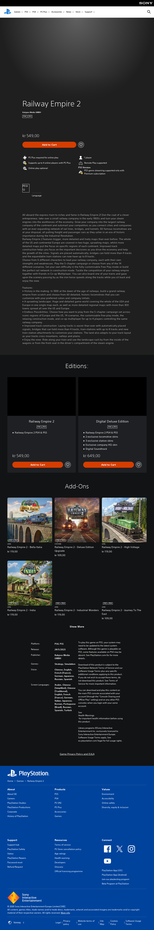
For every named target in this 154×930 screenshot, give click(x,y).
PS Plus (43, 12)
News (68, 12)
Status (10, 853)
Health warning (62, 857)
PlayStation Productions (18, 807)
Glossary (59, 866)
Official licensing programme (69, 871)
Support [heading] (12, 840)
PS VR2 (58, 802)
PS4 (34, 12)
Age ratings (60, 853)
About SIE (12, 794)
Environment (108, 794)
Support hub (13, 844)
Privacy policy (66, 922)
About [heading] (11, 789)
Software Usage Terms (133, 922)
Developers (60, 862)
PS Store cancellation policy (68, 849)
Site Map (102, 922)
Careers (11, 798)
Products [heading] (60, 789)
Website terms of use (86, 922)
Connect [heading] (107, 840)
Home (10, 780)
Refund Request (15, 866)
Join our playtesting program (115, 879)
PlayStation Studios (16, 802)
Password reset (14, 862)
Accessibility (108, 798)
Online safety (108, 802)
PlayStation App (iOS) (112, 870)
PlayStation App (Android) (114, 874)
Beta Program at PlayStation (115, 883)
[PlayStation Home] (7, 12)
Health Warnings (86, 715)
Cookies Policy (114, 922)
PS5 (26, 12)
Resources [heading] (61, 840)
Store (78, 12)
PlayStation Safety (16, 849)
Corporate (12, 811)
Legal (58, 922)
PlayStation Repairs (16, 857)
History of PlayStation (17, 816)
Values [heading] (106, 789)
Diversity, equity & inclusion (115, 807)
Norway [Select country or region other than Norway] (16, 922)
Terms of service (63, 844)
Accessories (56, 12)
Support (88, 12)
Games (17, 12)
